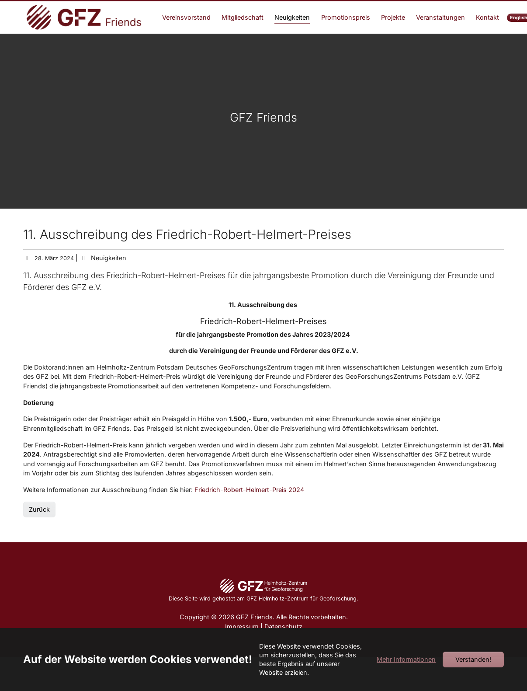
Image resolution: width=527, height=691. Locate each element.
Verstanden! (473, 659)
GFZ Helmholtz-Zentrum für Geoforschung (301, 614)
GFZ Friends (263, 133)
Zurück (39, 525)
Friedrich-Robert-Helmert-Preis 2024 (249, 505)
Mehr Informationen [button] (406, 659)
